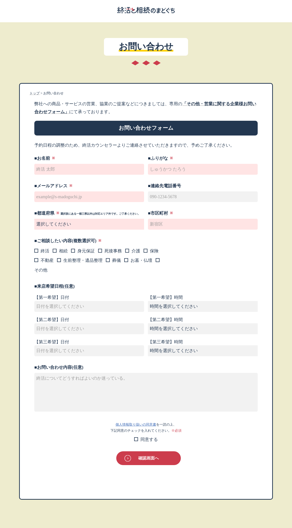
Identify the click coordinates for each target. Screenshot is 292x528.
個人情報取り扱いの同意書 (136, 424)
